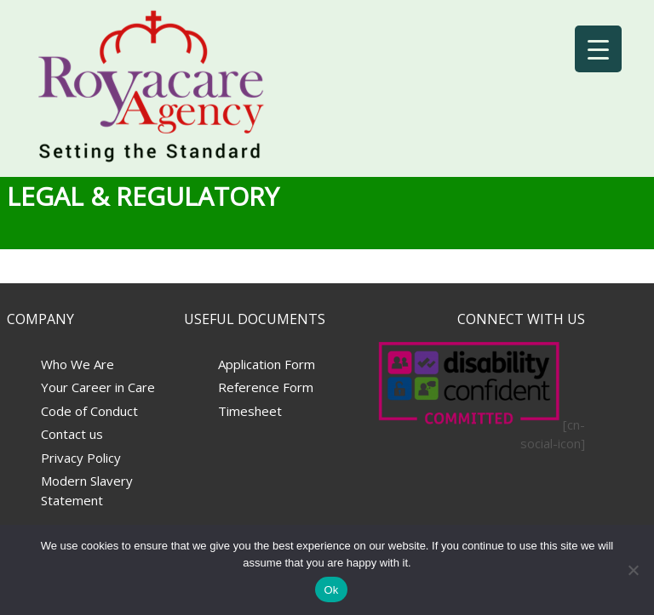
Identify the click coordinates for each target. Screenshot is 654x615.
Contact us (72, 433)
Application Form (266, 364)
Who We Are (77, 364)
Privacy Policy (81, 457)
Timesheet (250, 410)
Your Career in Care (98, 387)
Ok (331, 590)
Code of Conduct (89, 410)
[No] (632, 569)
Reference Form (265, 387)
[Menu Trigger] (598, 49)
